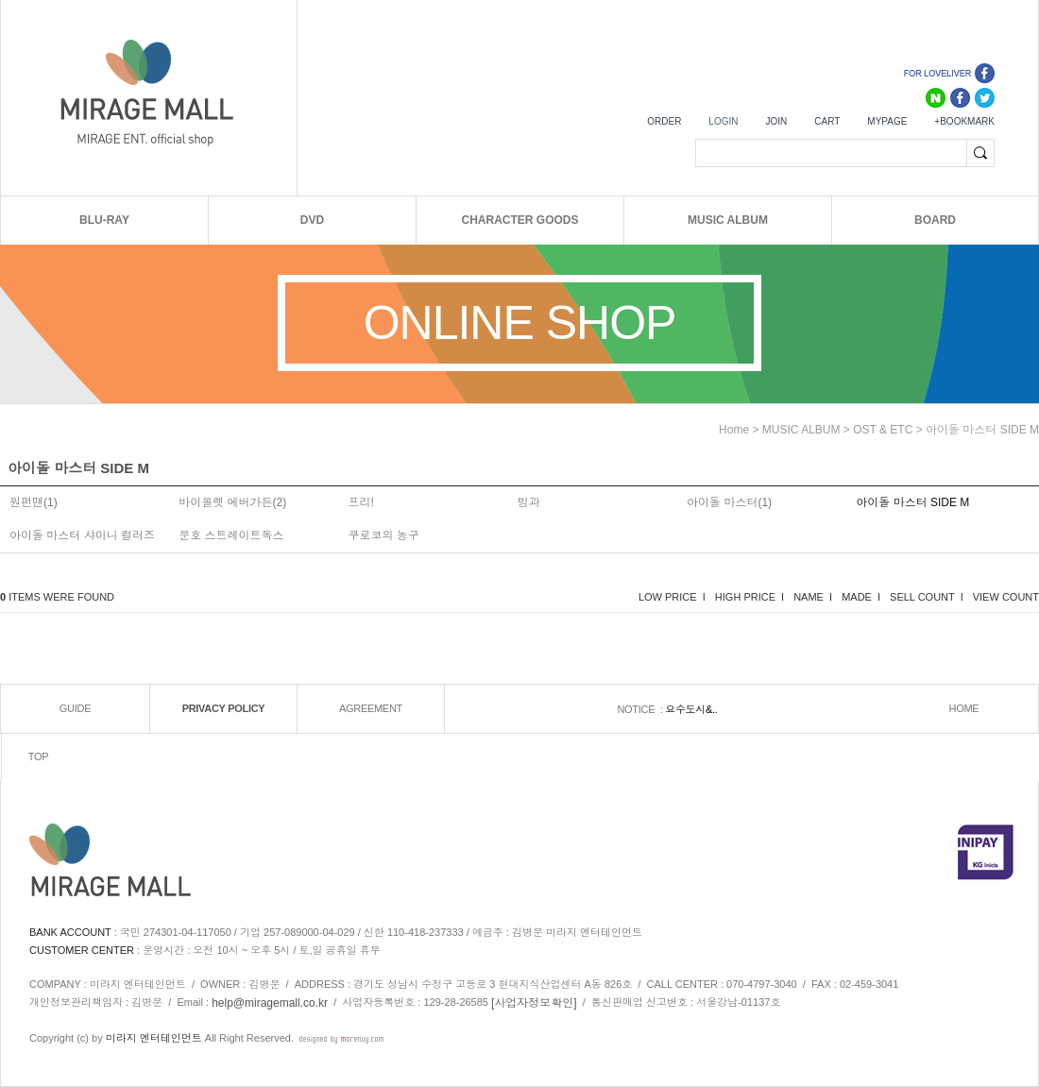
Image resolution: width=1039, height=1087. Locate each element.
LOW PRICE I (672, 597)
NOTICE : (641, 709)
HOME (964, 708)
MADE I (861, 597)
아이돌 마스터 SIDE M (982, 429)
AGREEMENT (370, 708)
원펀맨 (26, 502)
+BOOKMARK (964, 121)
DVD (312, 220)
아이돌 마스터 (722, 502)
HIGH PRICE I (749, 597)
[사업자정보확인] (534, 1003)
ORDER (664, 121)
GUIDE (75, 708)
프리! (361, 502)
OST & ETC (882, 429)
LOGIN (723, 121)
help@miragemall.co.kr (270, 1003)
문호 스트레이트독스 (231, 535)
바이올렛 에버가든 (225, 502)
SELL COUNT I (926, 597)
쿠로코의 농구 (384, 535)
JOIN (776, 121)
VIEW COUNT (1006, 597)
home (734, 429)
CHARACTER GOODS (519, 220)
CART (827, 121)
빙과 (529, 502)
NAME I (812, 597)
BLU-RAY (104, 220)
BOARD (935, 220)
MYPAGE (887, 121)
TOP (38, 756)
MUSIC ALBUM (728, 220)
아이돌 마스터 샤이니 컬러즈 (82, 535)
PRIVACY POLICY (223, 708)
